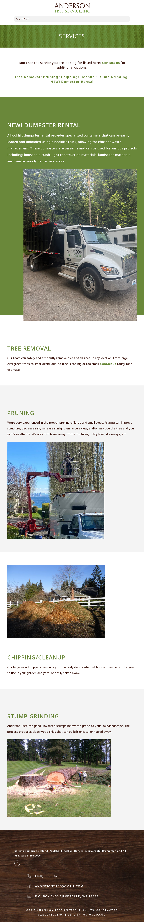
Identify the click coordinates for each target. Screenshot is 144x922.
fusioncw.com (94, 914)
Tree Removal (27, 77)
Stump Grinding (113, 77)
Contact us (111, 62)
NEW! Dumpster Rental (72, 81)
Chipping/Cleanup (78, 77)
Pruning (50, 77)
